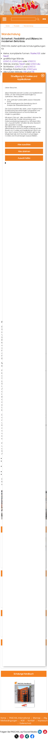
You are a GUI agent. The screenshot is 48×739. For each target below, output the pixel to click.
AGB (22, 720)
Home (8, 26)
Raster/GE (35, 53)
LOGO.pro (17, 61)
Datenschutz (25, 723)
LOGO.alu (35, 63)
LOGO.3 (7, 61)
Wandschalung (28, 26)
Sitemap (36, 718)
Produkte (16, 26)
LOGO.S (31, 61)
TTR (24, 71)
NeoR (6, 55)
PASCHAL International (19, 718)
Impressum (43, 720)
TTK (32, 71)
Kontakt (31, 720)
